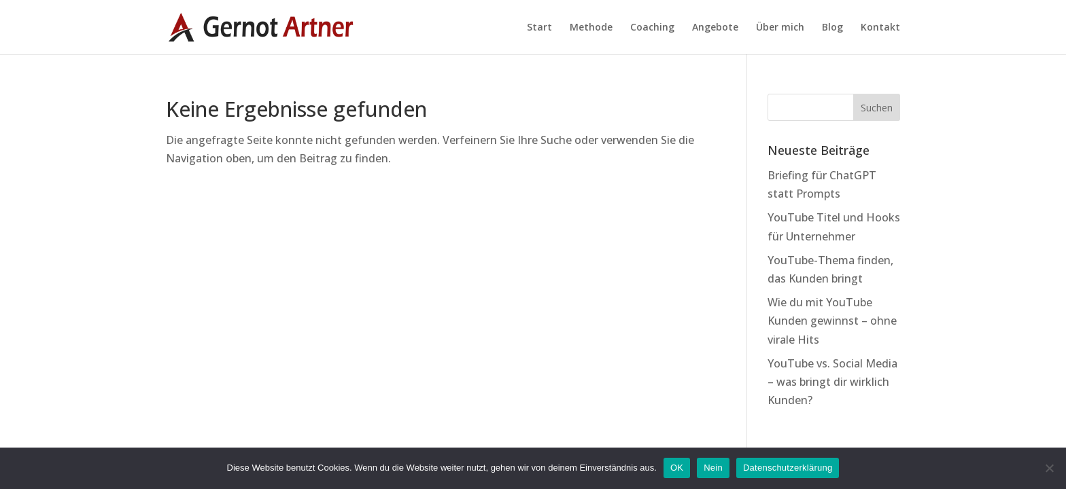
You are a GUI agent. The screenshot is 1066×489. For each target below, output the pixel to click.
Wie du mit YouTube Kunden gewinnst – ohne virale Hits (832, 320)
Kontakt (880, 27)
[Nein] (1049, 468)
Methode (591, 27)
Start (539, 27)
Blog (832, 27)
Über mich (780, 27)
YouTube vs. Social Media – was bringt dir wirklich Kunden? (832, 382)
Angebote (715, 27)
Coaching (652, 27)
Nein (713, 468)
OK (676, 468)
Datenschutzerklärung (787, 468)
